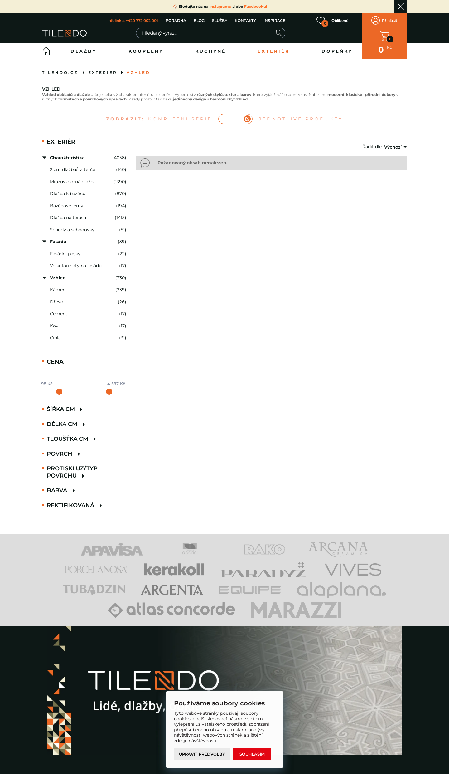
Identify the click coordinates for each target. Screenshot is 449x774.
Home (46, 50)
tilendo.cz (60, 71)
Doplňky (336, 50)
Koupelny (145, 50)
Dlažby (83, 50)
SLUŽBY (219, 20)
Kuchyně (210, 50)
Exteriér (274, 50)
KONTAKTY (245, 20)
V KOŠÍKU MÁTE (384, 35)
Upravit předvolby (202, 754)
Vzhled (138, 71)
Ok (400, 6)
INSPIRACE (274, 20)
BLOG (199, 20)
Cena (55, 360)
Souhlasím (253, 754)
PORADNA (176, 20)
